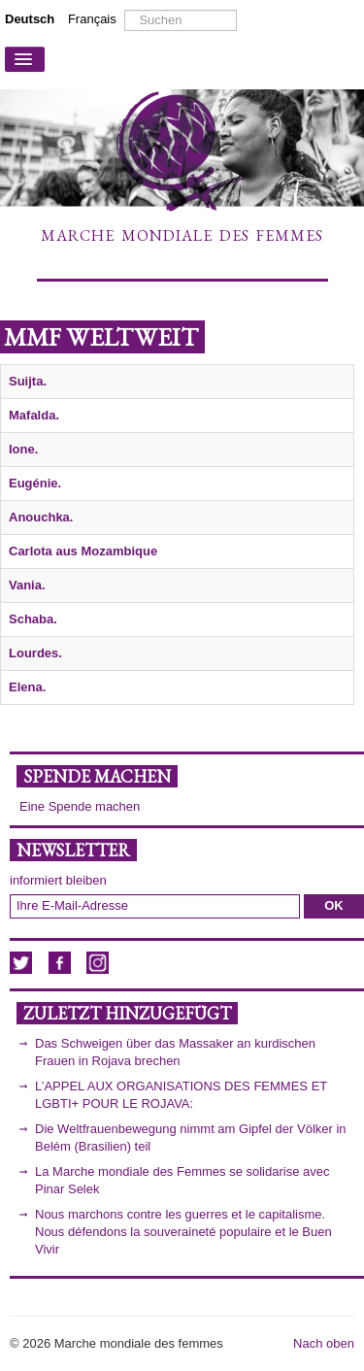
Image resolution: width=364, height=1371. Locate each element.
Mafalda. (34, 415)
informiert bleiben (58, 880)
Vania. (27, 585)
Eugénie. (35, 483)
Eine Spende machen (79, 806)
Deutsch (31, 19)
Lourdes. (35, 653)
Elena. (27, 687)
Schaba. (33, 619)
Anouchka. (41, 517)
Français (92, 19)
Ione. (23, 449)
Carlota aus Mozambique (83, 551)
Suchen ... (124, 10)
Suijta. (28, 381)
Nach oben (323, 1343)
